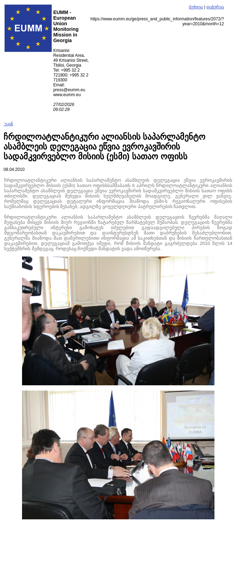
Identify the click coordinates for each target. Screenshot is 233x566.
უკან (8, 123)
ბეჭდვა (196, 7)
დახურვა (215, 7)
